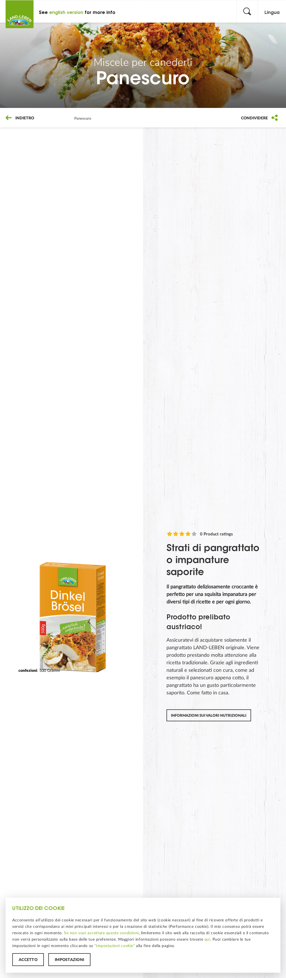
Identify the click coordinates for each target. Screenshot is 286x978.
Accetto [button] (28, 960)
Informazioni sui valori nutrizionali (208, 715)
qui (207, 939)
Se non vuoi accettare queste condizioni (101, 933)
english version (66, 12)
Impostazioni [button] (69, 960)
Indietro (20, 118)
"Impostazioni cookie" (114, 946)
